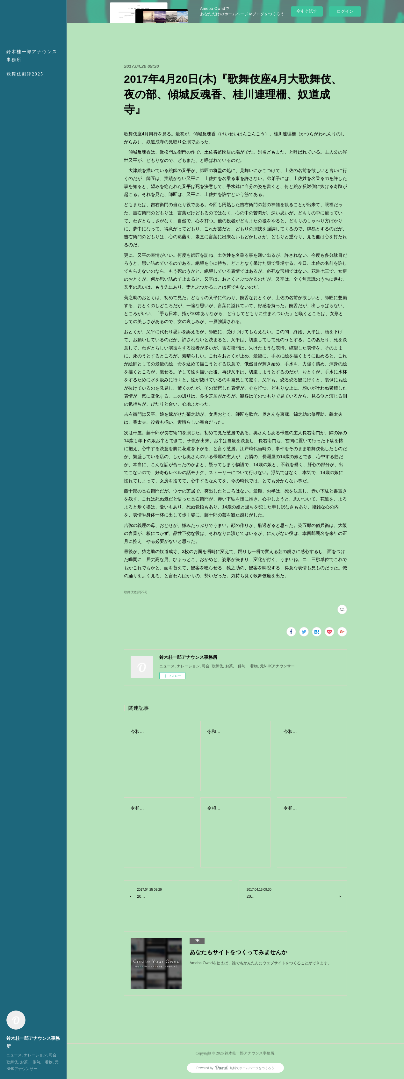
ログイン (345, 11)
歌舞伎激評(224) (135, 592)
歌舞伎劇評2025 (24, 74)
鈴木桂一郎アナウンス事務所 (31, 55)
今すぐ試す (306, 11)
